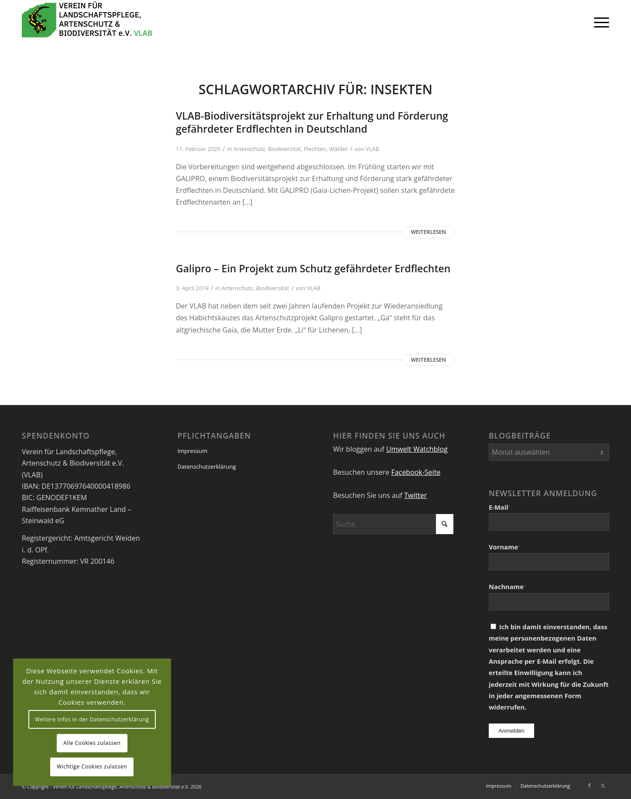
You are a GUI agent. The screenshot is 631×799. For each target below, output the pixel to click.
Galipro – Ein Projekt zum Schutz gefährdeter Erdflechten (313, 268)
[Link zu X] (602, 785)
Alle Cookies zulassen (91, 743)
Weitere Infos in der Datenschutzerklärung (92, 719)
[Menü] (598, 22)
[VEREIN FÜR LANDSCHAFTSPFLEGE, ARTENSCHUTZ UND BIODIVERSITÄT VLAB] (87, 22)
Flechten (315, 149)
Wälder (338, 149)
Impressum (193, 451)
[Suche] (393, 524)
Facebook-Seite (415, 472)
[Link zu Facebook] (589, 785)
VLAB (372, 149)
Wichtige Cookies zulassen (92, 766)
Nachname (508, 586)
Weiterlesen (428, 232)
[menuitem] (598, 22)
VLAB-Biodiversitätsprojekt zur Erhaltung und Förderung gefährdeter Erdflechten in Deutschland (312, 122)
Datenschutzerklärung (207, 466)
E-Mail (500, 507)
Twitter (415, 495)
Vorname (505, 546)
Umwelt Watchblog (417, 449)
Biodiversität (284, 149)
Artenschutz (249, 149)
